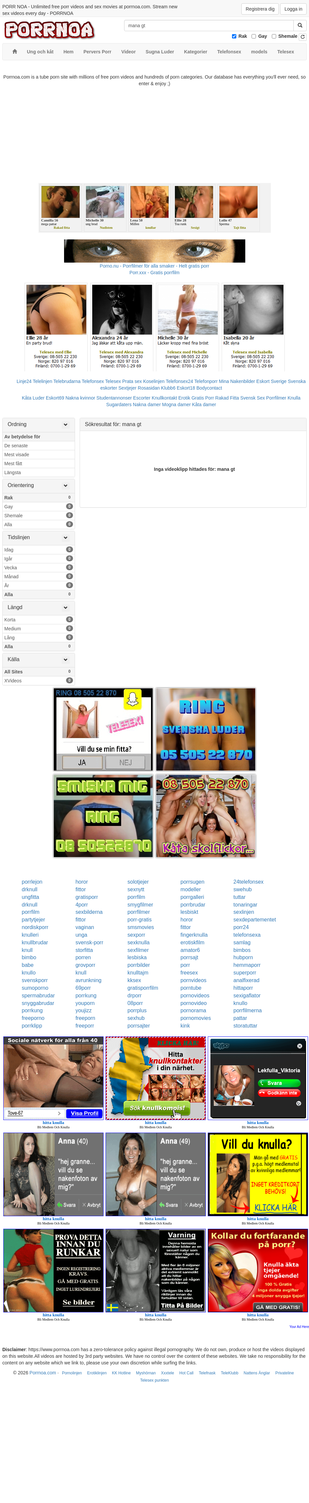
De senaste (16, 445)
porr (185, 965)
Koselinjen (154, 381)
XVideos (38, 680)
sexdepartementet (254, 919)
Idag (38, 549)
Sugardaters (118, 404)
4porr (81, 905)
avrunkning (88, 980)
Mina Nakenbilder (237, 381)
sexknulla (138, 942)
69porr (83, 988)
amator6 (190, 950)
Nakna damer (147, 404)
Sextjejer (127, 388)
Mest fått (13, 463)
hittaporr (243, 988)
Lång (38, 637)
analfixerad (246, 980)
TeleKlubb (229, 1373)
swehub (242, 889)
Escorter (141, 398)
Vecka (38, 567)
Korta (38, 619)
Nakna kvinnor (80, 398)
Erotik (184, 398)
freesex (189, 972)
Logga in (293, 9)
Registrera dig (260, 9)
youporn (85, 1003)
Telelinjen (42, 381)
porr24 (241, 927)
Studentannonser (114, 398)
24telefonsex (248, 882)
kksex (134, 980)
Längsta (12, 472)
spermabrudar (38, 995)
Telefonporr (206, 381)
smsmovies (140, 927)
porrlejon (32, 882)
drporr (134, 995)
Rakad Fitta (227, 398)
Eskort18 (186, 388)
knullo (29, 972)
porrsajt (189, 957)
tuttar (239, 897)
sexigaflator (247, 995)
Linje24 (24, 381)
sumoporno (35, 988)
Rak (243, 36)
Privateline (284, 1373)
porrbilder (138, 965)
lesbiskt (189, 912)
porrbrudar (193, 905)
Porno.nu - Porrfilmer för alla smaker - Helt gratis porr (154, 266)
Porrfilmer (276, 398)
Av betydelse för (22, 436)
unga (81, 935)
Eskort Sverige (271, 381)
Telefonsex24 (179, 381)
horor (81, 882)
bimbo (29, 957)
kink (185, 1026)
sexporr (136, 935)
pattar (240, 1018)
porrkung (85, 995)
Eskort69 (55, 398)
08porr (135, 1003)
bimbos (242, 950)
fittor (80, 889)
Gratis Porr (203, 398)
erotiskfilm (192, 942)
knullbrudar (35, 942)
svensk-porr (89, 942)
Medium (38, 628)
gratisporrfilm (142, 988)
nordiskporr (35, 927)
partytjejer (33, 919)
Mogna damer (176, 404)
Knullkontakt (164, 398)
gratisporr (86, 897)
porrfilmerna (247, 1010)
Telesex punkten (154, 1380)
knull (27, 950)
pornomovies (196, 1018)
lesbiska (137, 957)
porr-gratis (139, 919)
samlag (242, 942)
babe (28, 965)
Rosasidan (149, 388)
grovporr (85, 965)
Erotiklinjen (97, 1373)
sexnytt (135, 889)
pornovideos (195, 995)
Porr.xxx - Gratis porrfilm (154, 272)
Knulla (293, 398)
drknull (30, 889)
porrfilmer (138, 912)
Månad (38, 576)
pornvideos (193, 980)
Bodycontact (209, 388)
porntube (191, 988)
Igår (38, 558)
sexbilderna (89, 912)
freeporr (84, 1026)
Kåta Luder (33, 398)
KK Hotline (121, 1373)
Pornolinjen (72, 1373)
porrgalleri (192, 897)
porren (83, 957)
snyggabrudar (38, 1003)
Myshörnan (146, 1373)
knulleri (30, 935)
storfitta (84, 950)
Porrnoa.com (43, 1372)
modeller (191, 889)
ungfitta (30, 897)
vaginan (84, 927)
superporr (244, 972)
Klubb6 (168, 388)
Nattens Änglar (257, 1373)
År (38, 585)
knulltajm (137, 972)
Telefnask (207, 1373)
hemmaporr (247, 965)
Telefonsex (93, 381)
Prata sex (132, 381)
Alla (38, 524)
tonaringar (245, 905)
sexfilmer (138, 950)
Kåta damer (204, 404)
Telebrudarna (67, 381)
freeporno (33, 1018)
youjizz (83, 1010)
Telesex (113, 381)
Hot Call (186, 1373)
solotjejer (138, 882)
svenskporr (35, 980)
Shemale (288, 36)
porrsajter (138, 1026)
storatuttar (245, 1026)
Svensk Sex (252, 398)
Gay (262, 36)
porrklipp (32, 1026)
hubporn (243, 957)
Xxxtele (167, 1373)
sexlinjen (243, 912)
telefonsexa (247, 935)
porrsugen (192, 882)
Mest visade (16, 454)
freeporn (85, 1018)
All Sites (38, 671)
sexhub (136, 1018)
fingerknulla (194, 935)
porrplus (137, 1010)
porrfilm (136, 897)
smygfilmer (140, 905)
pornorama (193, 1010)
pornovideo (194, 1003)
